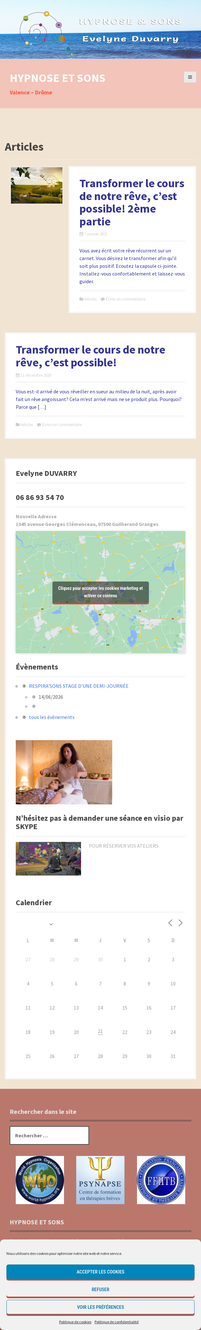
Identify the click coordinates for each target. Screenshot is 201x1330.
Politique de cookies (75, 1321)
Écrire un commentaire (125, 299)
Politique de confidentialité (117, 1321)
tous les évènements (52, 717)
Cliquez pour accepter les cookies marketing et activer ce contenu (100, 592)
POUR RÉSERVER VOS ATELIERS (124, 846)
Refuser (100, 1289)
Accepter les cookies (100, 1272)
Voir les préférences (100, 1307)
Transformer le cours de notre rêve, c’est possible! (90, 356)
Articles (90, 299)
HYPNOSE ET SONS (57, 78)
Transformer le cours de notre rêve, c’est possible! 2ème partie (131, 202)
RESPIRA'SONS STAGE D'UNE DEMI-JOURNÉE (79, 686)
